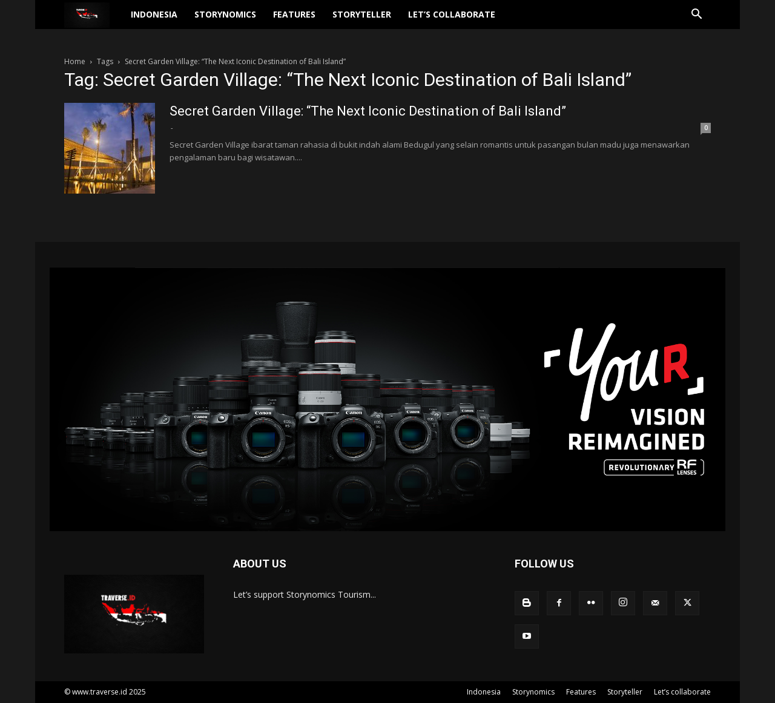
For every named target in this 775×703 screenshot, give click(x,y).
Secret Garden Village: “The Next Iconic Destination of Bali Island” (368, 111)
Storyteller (385, 21)
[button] (696, 22)
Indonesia (177, 21)
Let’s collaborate (475, 21)
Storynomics (249, 21)
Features (318, 21)
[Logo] (105, 22)
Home (74, 61)
